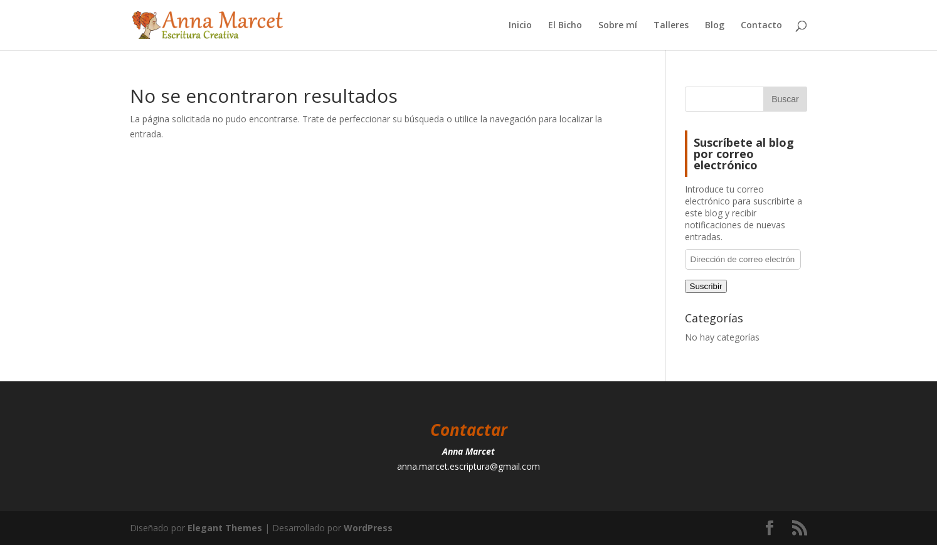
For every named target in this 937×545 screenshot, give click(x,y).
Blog (714, 26)
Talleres (671, 26)
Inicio (520, 26)
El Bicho (565, 26)
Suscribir (706, 286)
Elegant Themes (225, 528)
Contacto (761, 26)
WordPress (368, 528)
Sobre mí (617, 26)
